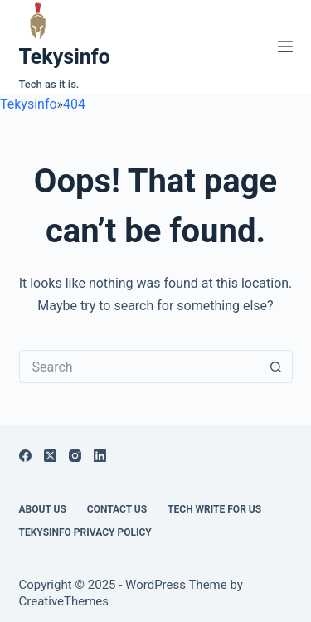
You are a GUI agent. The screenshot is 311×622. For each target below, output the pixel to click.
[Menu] (285, 46)
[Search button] (276, 366)
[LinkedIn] (100, 455)
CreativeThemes (64, 601)
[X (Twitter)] (50, 455)
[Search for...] (139, 366)
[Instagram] (75, 455)
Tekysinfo (64, 57)
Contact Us (117, 509)
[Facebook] (25, 455)
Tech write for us (214, 509)
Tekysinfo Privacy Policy (85, 532)
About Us (42, 509)
